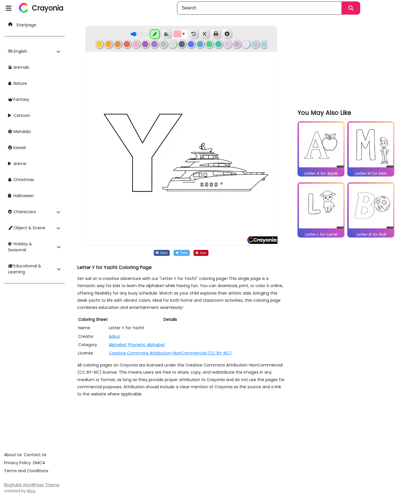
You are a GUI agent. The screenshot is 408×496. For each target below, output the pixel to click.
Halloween (21, 196)
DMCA (39, 463)
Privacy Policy (17, 463)
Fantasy (18, 99)
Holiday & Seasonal (20, 247)
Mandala (19, 131)
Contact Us (35, 455)
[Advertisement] (347, 63)
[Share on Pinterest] (201, 253)
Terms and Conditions (26, 471)
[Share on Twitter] (182, 253)
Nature (17, 83)
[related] (321, 167)
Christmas (21, 180)
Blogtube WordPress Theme (32, 485)
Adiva (114, 336)
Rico (31, 491)
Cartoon (19, 115)
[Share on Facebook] (162, 253)
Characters (22, 212)
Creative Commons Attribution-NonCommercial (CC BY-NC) (170, 353)
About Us (13, 455)
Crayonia (47, 8)
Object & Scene (26, 228)
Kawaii (17, 147)
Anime (17, 163)
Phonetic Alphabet (146, 345)
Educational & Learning (24, 269)
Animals (18, 67)
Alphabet (118, 345)
